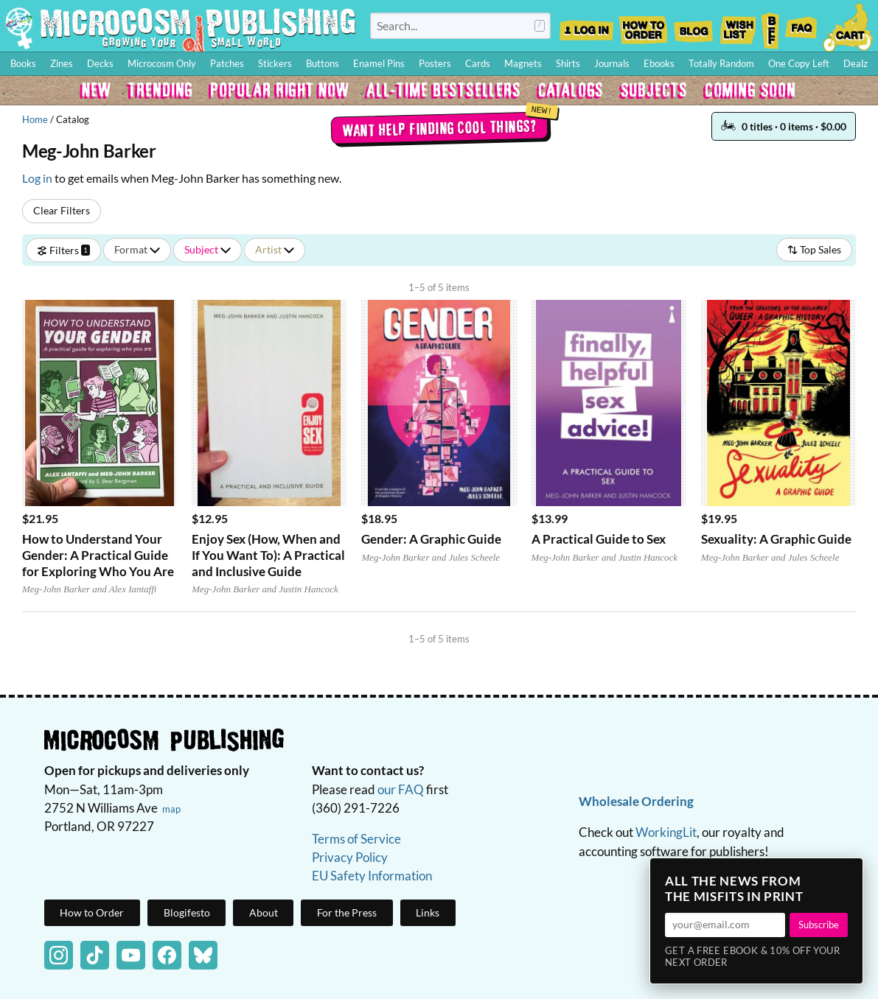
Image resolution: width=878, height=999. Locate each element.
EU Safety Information (372, 875)
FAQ (801, 26)
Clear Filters (61, 210)
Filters (63, 249)
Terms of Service (356, 838)
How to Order (643, 26)
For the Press (347, 912)
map (171, 809)
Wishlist (737, 26)
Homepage (180, 28)
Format (137, 249)
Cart (848, 26)
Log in (37, 178)
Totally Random (721, 63)
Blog (693, 26)
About (263, 912)
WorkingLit (666, 832)
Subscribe (818, 924)
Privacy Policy (350, 857)
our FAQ (400, 789)
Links (427, 912)
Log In (586, 26)
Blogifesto (187, 912)
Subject (207, 249)
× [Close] (847, 874)
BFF (770, 26)
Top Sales (814, 249)
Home (35, 119)
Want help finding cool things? (439, 127)
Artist (274, 249)
